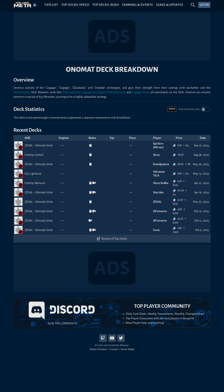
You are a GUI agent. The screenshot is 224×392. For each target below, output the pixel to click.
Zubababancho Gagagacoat (79, 92)
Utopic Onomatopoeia (111, 92)
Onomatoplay (22, 92)
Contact (114, 349)
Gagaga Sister (140, 92)
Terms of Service (98, 349)
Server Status (127, 349)
